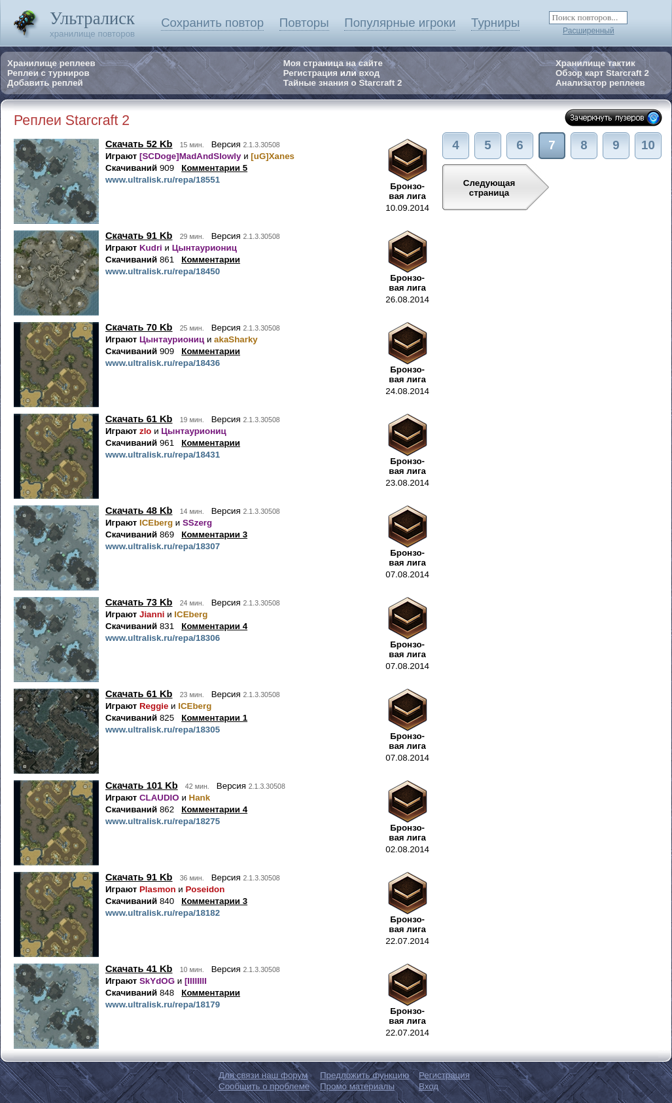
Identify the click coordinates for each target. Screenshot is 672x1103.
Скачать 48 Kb (139, 510)
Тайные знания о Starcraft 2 (342, 83)
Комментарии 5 (214, 168)
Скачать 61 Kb (139, 419)
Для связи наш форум (263, 1075)
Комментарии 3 (214, 534)
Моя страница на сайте (333, 63)
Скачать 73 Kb (139, 602)
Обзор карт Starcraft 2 (602, 73)
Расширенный (588, 30)
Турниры (495, 22)
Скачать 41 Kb (139, 969)
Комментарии (210, 259)
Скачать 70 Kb (139, 327)
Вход (428, 1086)
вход (369, 73)
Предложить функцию (364, 1075)
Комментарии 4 (214, 626)
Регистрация (310, 73)
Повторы (304, 22)
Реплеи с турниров (48, 73)
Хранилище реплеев (51, 63)
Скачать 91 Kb (139, 235)
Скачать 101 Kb (141, 785)
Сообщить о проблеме (264, 1086)
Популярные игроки (399, 22)
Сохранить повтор (212, 22)
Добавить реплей (45, 83)
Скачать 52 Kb (139, 144)
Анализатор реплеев (600, 83)
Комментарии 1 (214, 718)
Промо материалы (357, 1086)
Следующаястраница (489, 188)
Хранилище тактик (595, 63)
